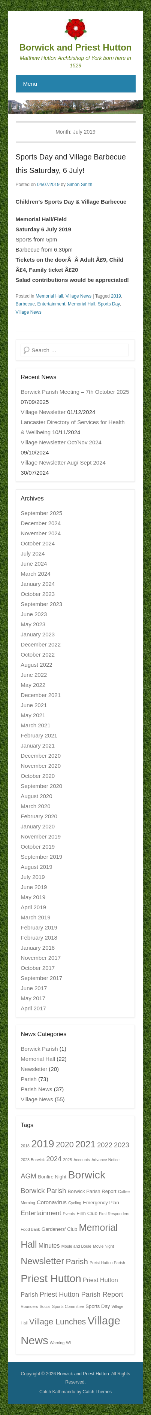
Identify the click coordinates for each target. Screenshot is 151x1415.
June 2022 (34, 675)
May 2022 (33, 685)
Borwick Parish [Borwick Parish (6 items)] (43, 1191)
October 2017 (38, 968)
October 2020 (38, 776)
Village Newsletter (43, 412)
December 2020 (41, 755)
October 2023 (38, 594)
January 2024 (38, 584)
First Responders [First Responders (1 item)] (114, 1213)
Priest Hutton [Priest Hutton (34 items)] (51, 1278)
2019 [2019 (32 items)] (42, 1144)
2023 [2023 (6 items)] (121, 1145)
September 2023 (41, 604)
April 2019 (33, 907)
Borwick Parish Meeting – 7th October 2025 (75, 392)
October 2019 (38, 846)
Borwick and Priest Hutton (75, 47)
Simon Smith (79, 184)
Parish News (36, 1089)
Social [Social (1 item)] (45, 1306)
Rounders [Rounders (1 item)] (29, 1306)
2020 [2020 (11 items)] (65, 1144)
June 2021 (34, 705)
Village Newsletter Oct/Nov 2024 (61, 442)
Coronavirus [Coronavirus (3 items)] (52, 1202)
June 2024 (34, 563)
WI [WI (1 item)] (68, 1343)
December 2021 (41, 695)
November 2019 (41, 836)
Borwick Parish (39, 1049)
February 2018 (39, 937)
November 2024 (41, 533)
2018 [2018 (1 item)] (25, 1146)
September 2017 (41, 978)
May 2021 (33, 715)
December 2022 (41, 644)
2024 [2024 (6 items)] (53, 1159)
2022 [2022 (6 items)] (104, 1145)
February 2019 (39, 927)
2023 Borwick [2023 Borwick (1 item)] (33, 1159)
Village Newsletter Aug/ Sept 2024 (63, 462)
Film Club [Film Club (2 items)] (86, 1213)
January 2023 (38, 634)
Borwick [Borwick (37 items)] (86, 1175)
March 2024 (35, 573)
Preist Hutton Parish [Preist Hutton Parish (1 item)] (107, 1262)
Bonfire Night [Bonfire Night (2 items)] (52, 1177)
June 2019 (34, 887)
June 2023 (34, 614)
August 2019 (36, 867)
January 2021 (38, 745)
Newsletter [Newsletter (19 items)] (42, 1261)
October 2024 (38, 543)
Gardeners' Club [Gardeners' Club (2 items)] (59, 1229)
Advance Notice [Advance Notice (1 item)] (105, 1159)
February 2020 (39, 816)
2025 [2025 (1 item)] (67, 1159)
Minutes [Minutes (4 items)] (49, 1245)
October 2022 (38, 654)
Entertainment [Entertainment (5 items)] (41, 1213)
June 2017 (34, 988)
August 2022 (36, 664)
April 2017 (33, 1008)
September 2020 (41, 786)
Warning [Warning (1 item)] (57, 1343)
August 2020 (36, 796)
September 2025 (41, 513)
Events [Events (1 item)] (69, 1213)
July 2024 (33, 553)
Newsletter (34, 1069)
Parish (29, 1079)
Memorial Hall (49, 296)
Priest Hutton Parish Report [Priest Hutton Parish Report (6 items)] (81, 1294)
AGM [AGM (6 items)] (28, 1176)
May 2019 (33, 897)
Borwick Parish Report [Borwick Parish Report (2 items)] (92, 1191)
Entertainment (51, 304)
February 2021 (39, 735)
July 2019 (33, 877)
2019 (116, 296)
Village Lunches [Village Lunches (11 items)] (57, 1321)
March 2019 (35, 917)
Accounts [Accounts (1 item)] (81, 1159)
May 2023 (33, 624)
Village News (78, 296)
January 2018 (38, 947)
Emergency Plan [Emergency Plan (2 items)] (101, 1202)
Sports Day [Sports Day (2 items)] (97, 1306)
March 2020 (35, 806)
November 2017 (41, 958)
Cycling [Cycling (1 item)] (74, 1203)
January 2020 (38, 826)
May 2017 (33, 998)
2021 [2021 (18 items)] (85, 1144)
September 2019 (41, 856)
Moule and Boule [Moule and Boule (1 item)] (76, 1246)
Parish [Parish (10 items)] (77, 1261)
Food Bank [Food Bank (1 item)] (30, 1229)
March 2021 (35, 725)
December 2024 (41, 523)
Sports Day (109, 304)
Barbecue (25, 304)
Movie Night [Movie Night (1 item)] (103, 1246)
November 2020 (41, 766)
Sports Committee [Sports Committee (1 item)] (68, 1306)
